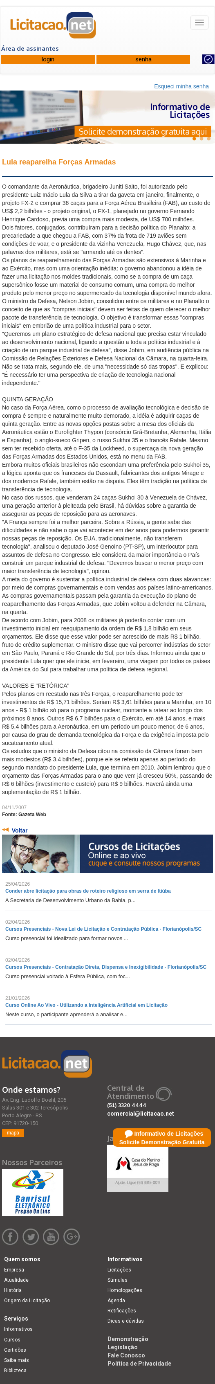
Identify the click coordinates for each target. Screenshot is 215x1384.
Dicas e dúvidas (126, 1321)
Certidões (15, 1350)
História (13, 1290)
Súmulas (118, 1280)
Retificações (122, 1311)
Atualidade (16, 1280)
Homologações (125, 1290)
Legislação (123, 1347)
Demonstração (128, 1339)
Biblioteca (15, 1370)
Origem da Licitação (27, 1300)
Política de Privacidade (139, 1363)
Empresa (14, 1270)
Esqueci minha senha (181, 86)
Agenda (116, 1300)
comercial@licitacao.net (140, 1113)
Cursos (12, 1340)
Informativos (18, 1329)
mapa (13, 1133)
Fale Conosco (126, 1355)
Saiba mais (16, 1360)
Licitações (119, 1270)
